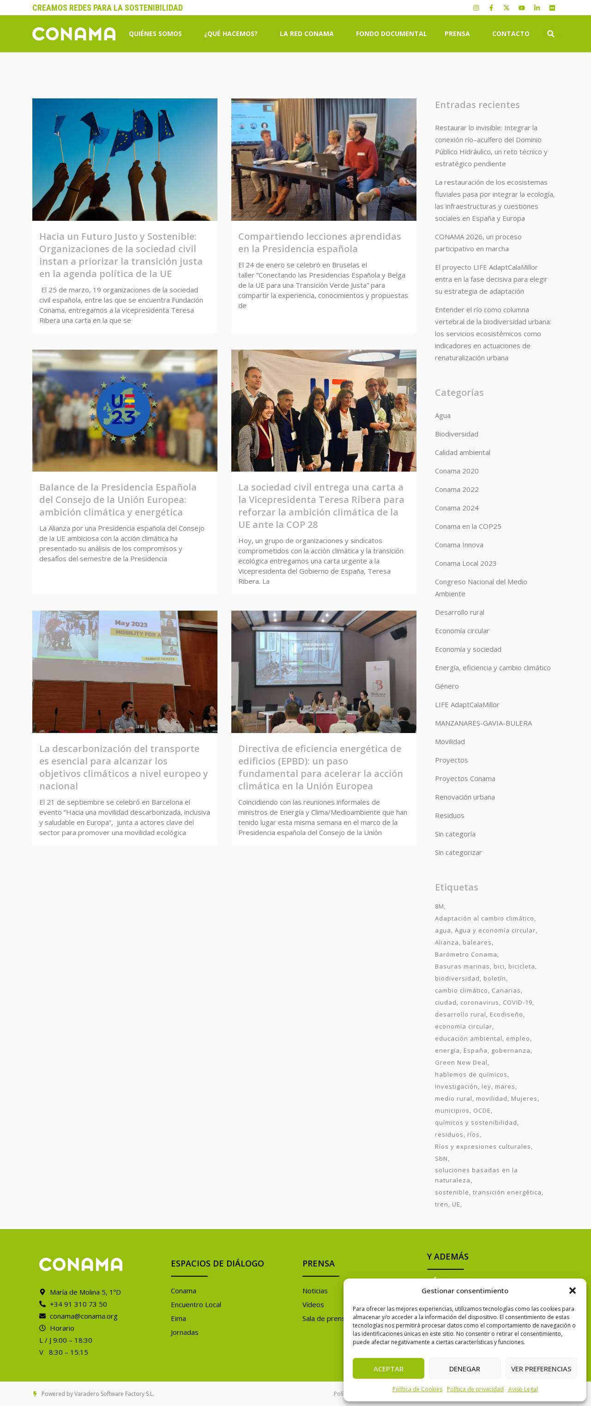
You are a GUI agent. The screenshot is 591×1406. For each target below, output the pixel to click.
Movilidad (450, 741)
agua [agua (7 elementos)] (443, 930)
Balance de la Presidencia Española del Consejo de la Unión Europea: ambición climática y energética (118, 499)
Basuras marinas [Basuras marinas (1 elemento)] (462, 966)
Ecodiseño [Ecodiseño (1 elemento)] (506, 1014)
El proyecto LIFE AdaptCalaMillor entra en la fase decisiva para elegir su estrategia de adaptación (491, 279)
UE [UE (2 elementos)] (456, 1204)
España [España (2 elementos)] (476, 1050)
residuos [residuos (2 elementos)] (449, 1134)
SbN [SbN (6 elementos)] (441, 1158)
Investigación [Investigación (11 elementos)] (456, 1086)
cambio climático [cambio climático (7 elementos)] (461, 990)
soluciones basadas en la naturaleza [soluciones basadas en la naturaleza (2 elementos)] (476, 1175)
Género (447, 686)
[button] (572, 1290)
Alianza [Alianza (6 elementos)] (447, 942)
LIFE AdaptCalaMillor (467, 704)
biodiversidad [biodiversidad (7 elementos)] (457, 978)
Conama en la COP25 (468, 526)
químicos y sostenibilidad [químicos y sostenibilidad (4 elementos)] (476, 1122)
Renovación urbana (465, 796)
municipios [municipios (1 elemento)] (452, 1110)
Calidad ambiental (462, 452)
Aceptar (389, 1368)
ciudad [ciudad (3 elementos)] (446, 1002)
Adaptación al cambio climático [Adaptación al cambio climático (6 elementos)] (484, 918)
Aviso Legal (523, 1389)
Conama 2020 (457, 470)
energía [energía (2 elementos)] (447, 1050)
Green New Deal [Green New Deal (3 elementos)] (461, 1062)
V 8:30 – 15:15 (63, 1352)
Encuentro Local (196, 1304)
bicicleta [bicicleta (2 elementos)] (521, 966)
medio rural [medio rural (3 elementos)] (453, 1098)
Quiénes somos (158, 33)
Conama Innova (459, 544)
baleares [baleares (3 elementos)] (477, 942)
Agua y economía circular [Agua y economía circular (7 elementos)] (495, 930)
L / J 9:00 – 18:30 (65, 1340)
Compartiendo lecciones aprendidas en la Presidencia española (319, 242)
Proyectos (451, 759)
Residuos (449, 815)
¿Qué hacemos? (233, 33)
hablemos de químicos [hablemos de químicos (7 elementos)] (471, 1074)
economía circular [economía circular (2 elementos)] (463, 1026)
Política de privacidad (475, 1389)
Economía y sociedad (468, 649)
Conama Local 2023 (466, 563)
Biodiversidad (456, 433)
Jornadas (185, 1332)
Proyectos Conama (465, 778)
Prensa (460, 33)
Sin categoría (455, 833)
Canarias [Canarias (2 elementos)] (506, 990)
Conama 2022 (457, 489)
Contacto (511, 33)
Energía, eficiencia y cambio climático (493, 667)
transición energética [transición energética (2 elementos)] (507, 1192)
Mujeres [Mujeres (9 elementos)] (524, 1098)
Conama (183, 1290)
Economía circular (462, 630)
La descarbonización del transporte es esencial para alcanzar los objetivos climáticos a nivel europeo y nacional (123, 767)
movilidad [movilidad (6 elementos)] (491, 1098)
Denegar (464, 1368)
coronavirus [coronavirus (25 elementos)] (479, 1002)
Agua (443, 415)
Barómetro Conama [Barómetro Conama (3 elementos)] (466, 954)
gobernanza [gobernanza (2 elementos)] (511, 1050)
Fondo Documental (391, 33)
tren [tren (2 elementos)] (441, 1204)
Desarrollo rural (459, 612)
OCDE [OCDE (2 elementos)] (482, 1110)
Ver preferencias (541, 1368)
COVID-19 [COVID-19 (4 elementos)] (517, 1002)
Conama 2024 (457, 507)
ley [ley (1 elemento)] (486, 1086)
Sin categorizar (458, 852)
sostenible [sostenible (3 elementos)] (452, 1192)
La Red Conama (309, 33)
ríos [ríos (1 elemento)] (473, 1134)
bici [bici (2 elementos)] (499, 966)
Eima (178, 1318)
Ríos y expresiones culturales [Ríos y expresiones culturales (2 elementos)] (483, 1146)
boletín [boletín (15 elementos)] (494, 978)
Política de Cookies (417, 1389)
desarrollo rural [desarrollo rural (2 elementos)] (460, 1014)
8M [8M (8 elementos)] (439, 906)
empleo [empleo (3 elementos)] (518, 1038)
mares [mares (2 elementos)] (505, 1086)
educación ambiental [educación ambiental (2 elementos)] (468, 1038)
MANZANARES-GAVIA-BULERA (483, 722)
